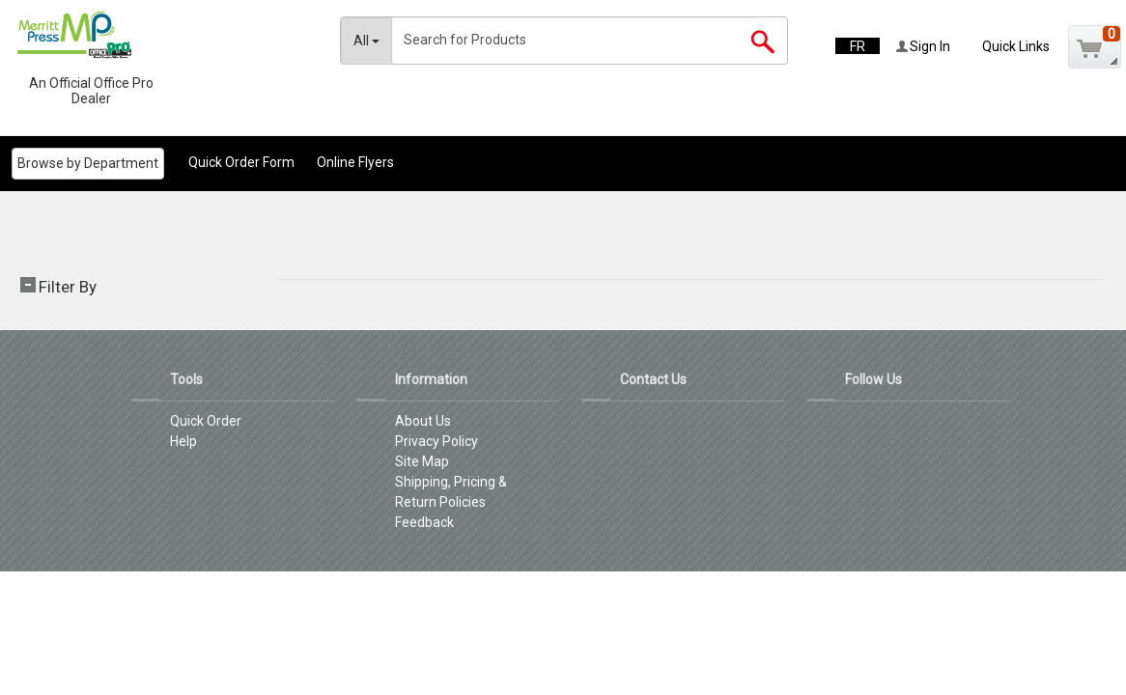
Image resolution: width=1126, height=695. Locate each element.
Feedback (424, 522)
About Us (423, 421)
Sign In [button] (922, 46)
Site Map (422, 461)
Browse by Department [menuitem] (87, 163)
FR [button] (857, 46)
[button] (1094, 47)
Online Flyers (355, 162)
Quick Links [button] (1016, 46)
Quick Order (205, 421)
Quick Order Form (241, 162)
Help (183, 441)
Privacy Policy (436, 441)
